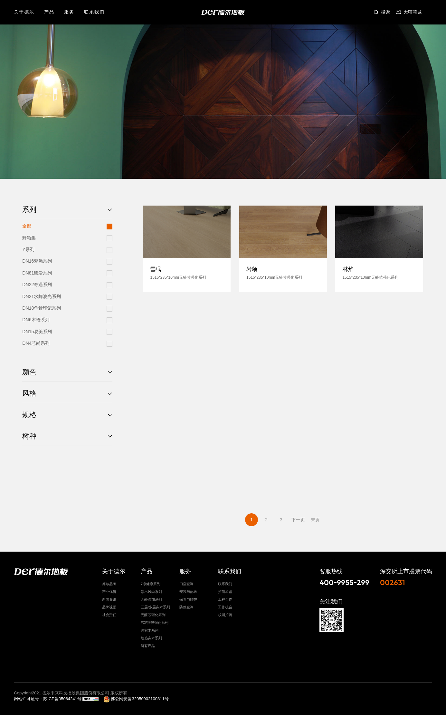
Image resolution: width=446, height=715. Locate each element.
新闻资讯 (109, 598)
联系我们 (94, 11)
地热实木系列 (151, 636)
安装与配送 (188, 590)
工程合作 (225, 598)
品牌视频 (109, 605)
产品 (49, 11)
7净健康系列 (150, 582)
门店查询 (186, 582)
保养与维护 (188, 598)
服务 (69, 11)
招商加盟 (225, 590)
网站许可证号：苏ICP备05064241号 (48, 697)
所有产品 (148, 644)
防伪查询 (186, 605)
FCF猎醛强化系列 (154, 621)
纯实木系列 (149, 629)
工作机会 (225, 605)
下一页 (298, 519)
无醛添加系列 (151, 598)
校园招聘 (225, 613)
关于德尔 (24, 11)
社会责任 (109, 613)
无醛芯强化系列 (153, 613)
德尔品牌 (109, 582)
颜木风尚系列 (151, 590)
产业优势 (109, 590)
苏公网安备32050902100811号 (136, 697)
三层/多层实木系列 (155, 605)
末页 (315, 519)
